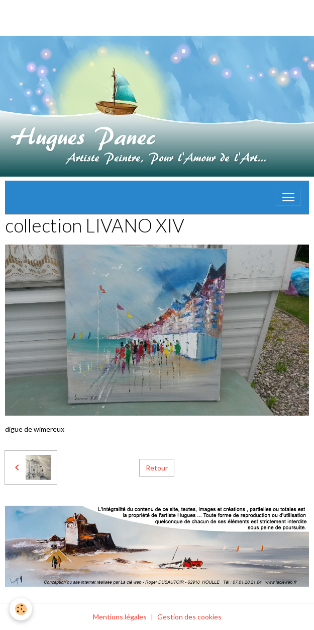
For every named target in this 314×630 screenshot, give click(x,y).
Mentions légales (120, 616)
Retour (157, 467)
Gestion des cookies (189, 616)
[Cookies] (21, 609)
